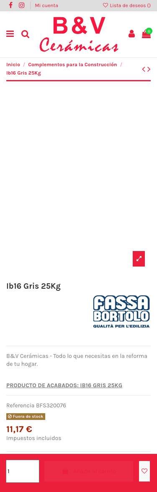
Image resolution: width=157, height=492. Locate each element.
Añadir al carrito (89, 471)
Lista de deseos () (126, 5)
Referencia (20, 405)
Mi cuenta (46, 5)
